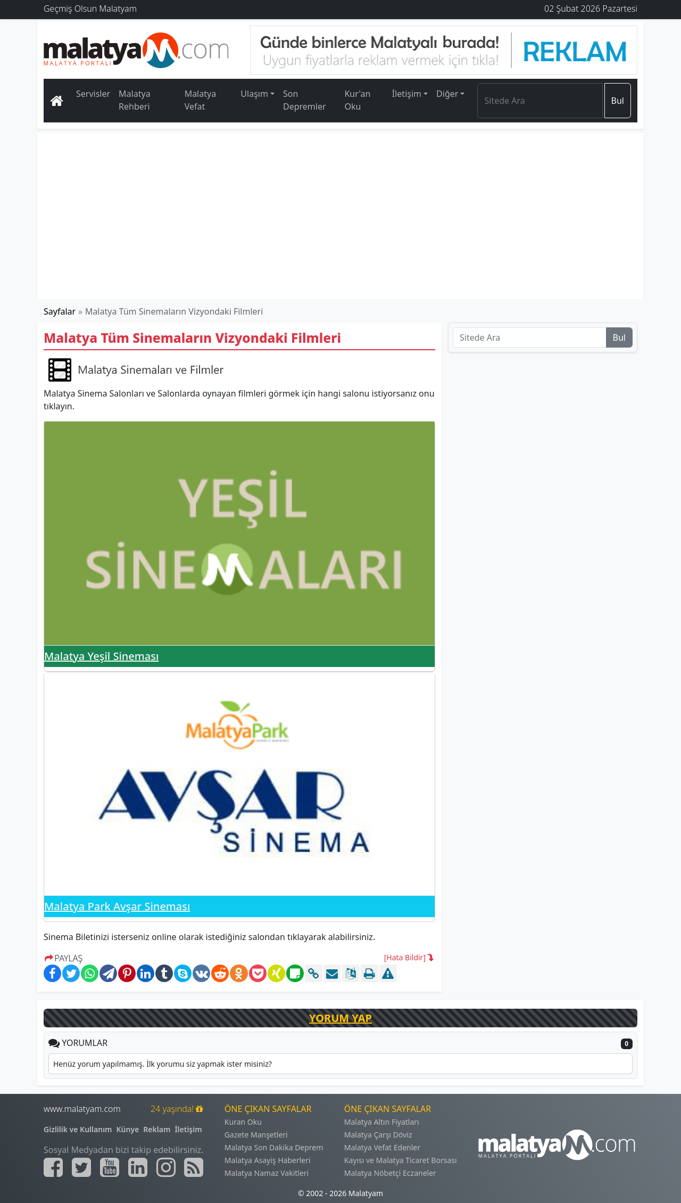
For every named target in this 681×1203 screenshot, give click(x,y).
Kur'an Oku (357, 100)
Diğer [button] (447, 94)
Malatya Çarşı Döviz (378, 1135)
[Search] (539, 100)
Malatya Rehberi (135, 100)
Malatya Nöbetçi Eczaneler (390, 1173)
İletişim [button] (406, 94)
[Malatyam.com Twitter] (81, 1167)
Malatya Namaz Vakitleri (267, 1173)
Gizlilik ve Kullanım (78, 1129)
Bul (617, 100)
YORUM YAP (340, 1018)
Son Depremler (304, 100)
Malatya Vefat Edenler (382, 1147)
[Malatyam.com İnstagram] (166, 1167)
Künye (128, 1129)
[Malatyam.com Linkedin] (137, 1167)
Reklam (156, 1129)
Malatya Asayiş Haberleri (268, 1160)
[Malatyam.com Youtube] (109, 1167)
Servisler (93, 94)
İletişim (188, 1129)
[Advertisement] (341, 216)
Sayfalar (60, 311)
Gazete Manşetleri (256, 1135)
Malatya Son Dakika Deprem (274, 1147)
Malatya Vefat (201, 100)
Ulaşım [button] (254, 94)
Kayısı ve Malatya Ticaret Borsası (400, 1160)
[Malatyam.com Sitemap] (193, 1167)
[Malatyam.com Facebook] (53, 1167)
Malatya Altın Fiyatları (381, 1122)
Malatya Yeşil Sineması (101, 656)
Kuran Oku (243, 1122)
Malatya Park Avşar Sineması (117, 906)
